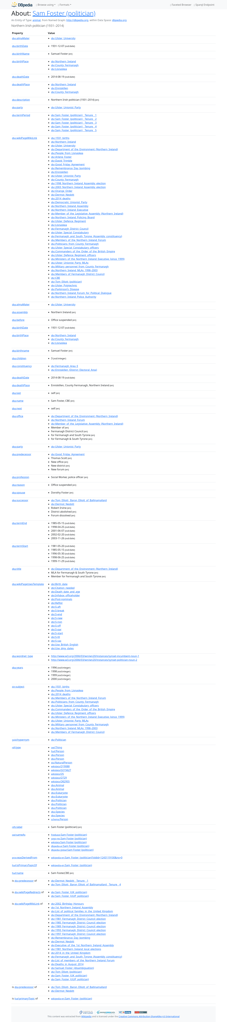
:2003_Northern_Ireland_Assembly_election (78, 187)
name (17, 400)
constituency (22, 366)
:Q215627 (61, 770)
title (16, 569)
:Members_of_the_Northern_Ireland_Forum (78, 240)
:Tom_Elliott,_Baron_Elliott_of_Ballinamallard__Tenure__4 (86, 884)
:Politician (58, 739)
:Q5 (57, 774)
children (19, 358)
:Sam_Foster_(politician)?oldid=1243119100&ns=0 (86, 857)
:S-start (57, 633)
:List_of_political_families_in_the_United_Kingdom (82, 911)
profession (20, 477)
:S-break (57, 610)
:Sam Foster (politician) (69, 834)
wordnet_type (22, 656)
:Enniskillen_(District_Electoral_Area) (74, 370)
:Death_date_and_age (65, 591)
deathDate (20, 76)
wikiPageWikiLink (24, 138)
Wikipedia (86, 1016)
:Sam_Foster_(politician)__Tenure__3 (74, 122)
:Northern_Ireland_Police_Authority (73, 297)
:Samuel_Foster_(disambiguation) (72, 968)
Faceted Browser (180, 4)
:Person (57, 751)
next (17, 408)
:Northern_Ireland (63, 61)
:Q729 (59, 777)
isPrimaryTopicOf (24, 865)
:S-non (56, 622)
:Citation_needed (63, 588)
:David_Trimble (61, 160)
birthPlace (20, 61)
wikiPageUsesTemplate (28, 584)
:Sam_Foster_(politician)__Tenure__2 (74, 119)
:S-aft (56, 607)
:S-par (56, 629)
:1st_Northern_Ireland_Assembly (72, 907)
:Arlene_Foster (61, 157)
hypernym (20, 739)
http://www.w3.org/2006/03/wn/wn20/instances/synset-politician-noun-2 (94, 660)
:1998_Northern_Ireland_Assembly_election (78, 183)
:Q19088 (60, 766)
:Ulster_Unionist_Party (66, 107)
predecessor (21, 454)
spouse (18, 492)
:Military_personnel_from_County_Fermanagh (80, 266)
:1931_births (60, 138)
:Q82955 (60, 781)
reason (18, 485)
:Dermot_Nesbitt (62, 194)
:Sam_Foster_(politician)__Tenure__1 (74, 115)
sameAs (18, 834)
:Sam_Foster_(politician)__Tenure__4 (74, 126)
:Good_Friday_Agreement (67, 164)
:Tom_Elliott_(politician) (66, 281)
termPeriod (21, 115)
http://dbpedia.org (77, 20)
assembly (20, 312)
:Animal (57, 785)
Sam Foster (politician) (64, 13)
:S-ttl (55, 637)
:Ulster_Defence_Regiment (68, 221)
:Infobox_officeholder (65, 595)
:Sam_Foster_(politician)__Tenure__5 (74, 130)
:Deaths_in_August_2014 (67, 964)
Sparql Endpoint (204, 4)
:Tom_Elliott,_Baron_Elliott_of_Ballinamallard (79, 500)
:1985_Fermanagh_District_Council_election (78, 922)
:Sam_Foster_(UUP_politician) (70, 896)
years (17, 667)
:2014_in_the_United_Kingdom (70, 953)
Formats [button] (63, 4)
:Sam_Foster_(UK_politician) (69, 892)
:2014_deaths (60, 198)
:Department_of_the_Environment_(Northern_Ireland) (84, 149)
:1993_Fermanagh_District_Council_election (78, 930)
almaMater (20, 38)
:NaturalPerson (61, 762)
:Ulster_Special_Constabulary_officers (75, 247)
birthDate (20, 46)
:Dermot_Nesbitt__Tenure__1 (69, 880)
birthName (20, 53)
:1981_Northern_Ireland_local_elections (76, 949)
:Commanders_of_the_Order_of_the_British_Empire (83, 251)
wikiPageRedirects (28, 892)
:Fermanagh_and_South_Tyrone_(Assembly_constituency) (86, 236)
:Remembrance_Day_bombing (70, 168)
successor (20, 500)
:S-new (56, 618)
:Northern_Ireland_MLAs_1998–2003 (74, 270)
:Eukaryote (59, 793)
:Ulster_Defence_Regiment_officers (73, 255)
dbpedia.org (119, 20)
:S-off (56, 625)
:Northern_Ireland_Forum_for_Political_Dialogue (81, 293)
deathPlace (21, 84)
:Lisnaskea (59, 69)
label (17, 827)
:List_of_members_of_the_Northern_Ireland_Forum (83, 960)
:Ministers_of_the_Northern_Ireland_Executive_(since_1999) (88, 259)
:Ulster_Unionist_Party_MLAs (69, 262)
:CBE (55, 278)
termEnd (19, 523)
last (16, 393)
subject (18, 686)
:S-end (56, 614)
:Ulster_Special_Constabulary (70, 232)
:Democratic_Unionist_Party (69, 202)
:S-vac (56, 641)
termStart (20, 546)
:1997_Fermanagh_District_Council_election (78, 934)
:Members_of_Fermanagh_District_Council (78, 274)
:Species (58, 811)
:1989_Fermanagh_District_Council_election (78, 926)
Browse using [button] (45, 4)
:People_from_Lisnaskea (67, 153)
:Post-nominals (61, 599)
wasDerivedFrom (24, 857)
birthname (20, 350)
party (17, 107)
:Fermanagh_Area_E (64, 366)
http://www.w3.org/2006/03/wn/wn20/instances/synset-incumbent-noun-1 (95, 656)
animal (36, 20)
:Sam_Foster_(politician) (71, 865)
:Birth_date (59, 584)
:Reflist (57, 603)
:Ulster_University (63, 38)
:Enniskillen (59, 88)
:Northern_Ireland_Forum (68, 420)
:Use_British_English (64, 644)
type (16, 747)
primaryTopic (25, 998)
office (17, 416)
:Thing (56, 747)
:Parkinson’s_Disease (65, 289)
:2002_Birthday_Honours (67, 903)
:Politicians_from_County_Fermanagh (75, 244)
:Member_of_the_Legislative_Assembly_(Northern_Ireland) (87, 213)
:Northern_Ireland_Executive (69, 210)
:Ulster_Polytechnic (64, 285)
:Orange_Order (61, 191)
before (18, 320)
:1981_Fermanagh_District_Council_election (78, 919)
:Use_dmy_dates (62, 648)
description (21, 99)
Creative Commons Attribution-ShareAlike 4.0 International (149, 1016)
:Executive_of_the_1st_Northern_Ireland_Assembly (82, 945)
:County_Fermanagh (65, 65)
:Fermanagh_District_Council (69, 228)
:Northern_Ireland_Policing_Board (73, 217)
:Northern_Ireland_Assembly (69, 206)
